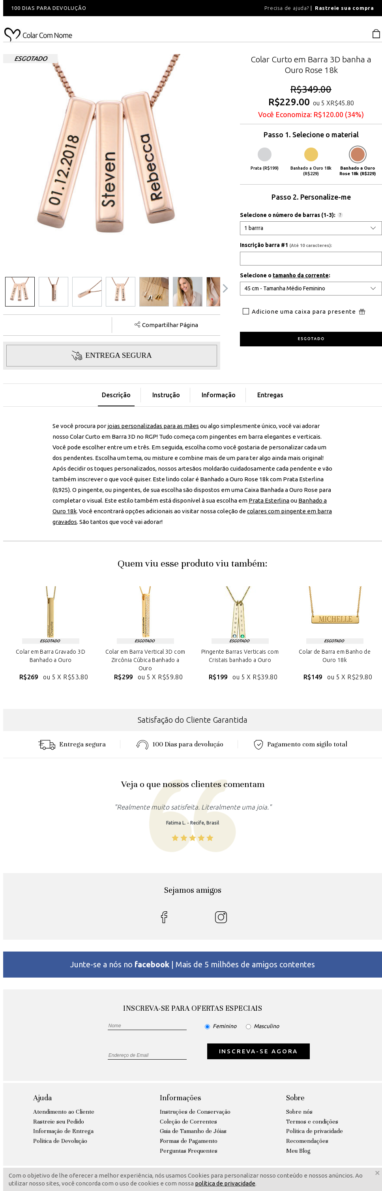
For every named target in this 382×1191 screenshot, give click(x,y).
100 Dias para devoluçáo (179, 744)
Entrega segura (72, 744)
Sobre (295, 1097)
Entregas (270, 394)
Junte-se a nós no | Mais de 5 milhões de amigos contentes (192, 964)
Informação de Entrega (63, 1131)
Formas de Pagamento (188, 1140)
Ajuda (42, 1097)
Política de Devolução (60, 1140)
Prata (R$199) (265, 159)
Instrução (166, 394)
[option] (109, 8)
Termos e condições (312, 1121)
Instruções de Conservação (195, 1111)
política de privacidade (225, 1183)
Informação (219, 394)
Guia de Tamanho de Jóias (193, 1131)
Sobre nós (299, 1111)
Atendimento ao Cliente (63, 1111)
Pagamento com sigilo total (300, 744)
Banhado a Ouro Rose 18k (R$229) (357, 162)
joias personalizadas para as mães (153, 426)
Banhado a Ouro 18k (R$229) (310, 162)
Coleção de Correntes (188, 1121)
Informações (180, 1097)
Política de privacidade (314, 1131)
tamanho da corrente (301, 275)
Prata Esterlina (269, 500)
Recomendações (307, 1140)
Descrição (116, 394)
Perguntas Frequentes (188, 1150)
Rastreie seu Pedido (58, 1121)
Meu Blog (298, 1150)
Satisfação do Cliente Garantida (192, 719)
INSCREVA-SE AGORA (258, 1051)
